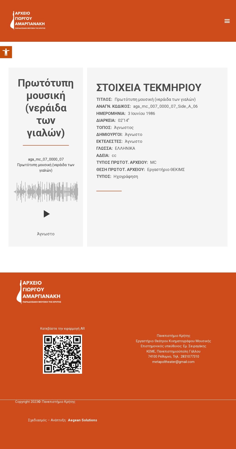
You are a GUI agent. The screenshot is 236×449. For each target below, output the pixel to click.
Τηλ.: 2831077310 (186, 356)
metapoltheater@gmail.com (173, 362)
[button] (6, 52)
